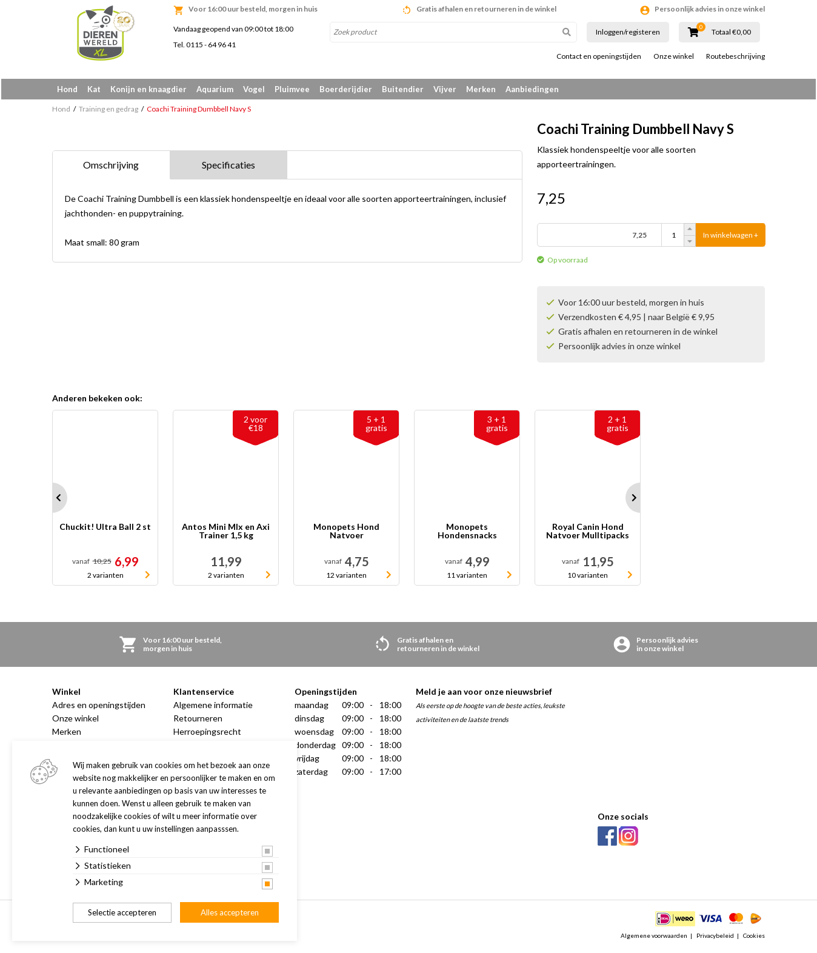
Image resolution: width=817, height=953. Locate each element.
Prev (52, 500)
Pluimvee (292, 89)
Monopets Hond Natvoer (346, 534)
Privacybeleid (715, 937)
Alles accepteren (230, 912)
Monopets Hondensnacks (467, 534)
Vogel (254, 89)
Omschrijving (111, 167)
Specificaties (228, 167)
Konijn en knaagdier (148, 89)
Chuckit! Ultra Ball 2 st (105, 529)
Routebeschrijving (735, 56)
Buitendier (403, 89)
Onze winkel (673, 56)
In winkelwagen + (730, 237)
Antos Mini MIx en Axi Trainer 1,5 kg (226, 534)
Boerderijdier (345, 89)
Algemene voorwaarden (654, 937)
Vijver (444, 89)
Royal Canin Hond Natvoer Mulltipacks (587, 534)
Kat (94, 89)
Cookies (754, 937)
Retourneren (197, 720)
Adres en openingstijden (98, 707)
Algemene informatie (213, 707)
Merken (481, 89)
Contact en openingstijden (598, 56)
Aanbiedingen (532, 89)
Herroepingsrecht (207, 734)
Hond (67, 89)
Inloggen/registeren (628, 31)
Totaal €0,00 (731, 32)
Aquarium (214, 89)
